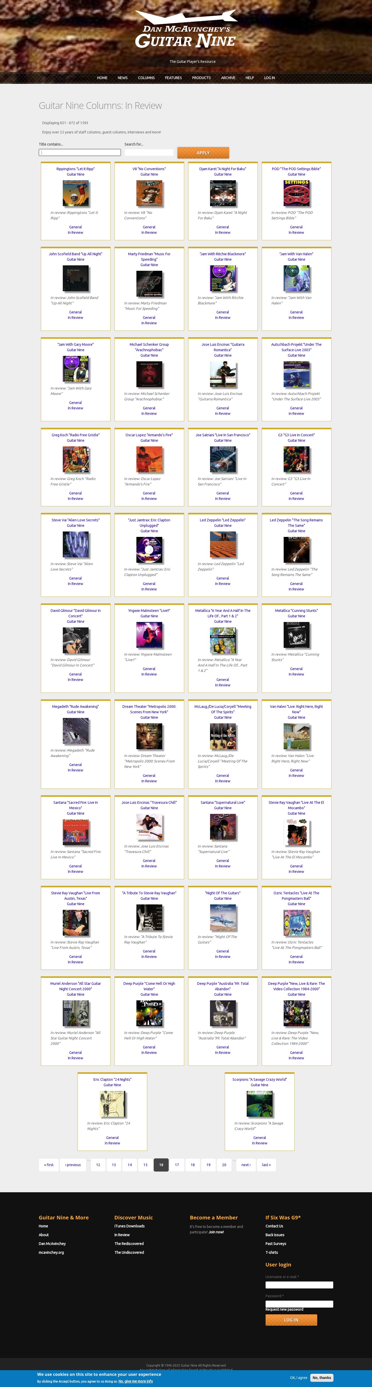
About (44, 1235)
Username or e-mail (282, 1277)
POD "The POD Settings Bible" (296, 169)
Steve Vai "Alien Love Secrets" (76, 520)
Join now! (216, 1232)
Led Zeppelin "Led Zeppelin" (223, 520)
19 (208, 1165)
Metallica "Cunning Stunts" (296, 611)
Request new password (284, 1309)
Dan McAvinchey (52, 1244)
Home (102, 78)
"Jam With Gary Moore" (76, 344)
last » (266, 1165)
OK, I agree (298, 1384)
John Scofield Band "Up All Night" (75, 254)
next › (246, 1165)
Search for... (134, 144)
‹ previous (73, 1165)
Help (250, 78)
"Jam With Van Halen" (296, 254)
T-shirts (272, 1252)
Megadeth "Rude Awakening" (75, 706)
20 (224, 1165)
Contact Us (274, 1226)
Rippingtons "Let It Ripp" (76, 169)
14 (130, 1165)
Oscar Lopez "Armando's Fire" (149, 435)
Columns (146, 78)
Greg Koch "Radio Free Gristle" (76, 435)
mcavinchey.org (51, 1252)
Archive (228, 78)
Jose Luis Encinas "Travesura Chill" (149, 802)
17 (177, 1165)
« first (48, 1165)
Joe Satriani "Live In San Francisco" (223, 435)
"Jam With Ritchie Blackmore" (223, 254)
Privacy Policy (248, 1374)
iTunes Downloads (129, 1226)
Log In (269, 78)
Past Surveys (276, 1244)
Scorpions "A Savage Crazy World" (260, 1079)
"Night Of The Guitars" (223, 893)
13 (114, 1165)
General (75, 227)
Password (275, 1296)
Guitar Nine (75, 174)
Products (201, 78)
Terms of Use (213, 1374)
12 (98, 1165)
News (123, 78)
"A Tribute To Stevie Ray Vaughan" (149, 893)
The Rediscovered (129, 1244)
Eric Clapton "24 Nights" (112, 1079)
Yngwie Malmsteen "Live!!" (149, 611)
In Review (75, 232)
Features (173, 78)
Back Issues (275, 1235)
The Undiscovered (129, 1252)
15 (145, 1165)
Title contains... (51, 144)
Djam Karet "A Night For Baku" (222, 169)
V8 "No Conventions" (149, 169)
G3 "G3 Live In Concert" (296, 435)
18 (193, 1165)
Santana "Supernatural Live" (223, 802)
